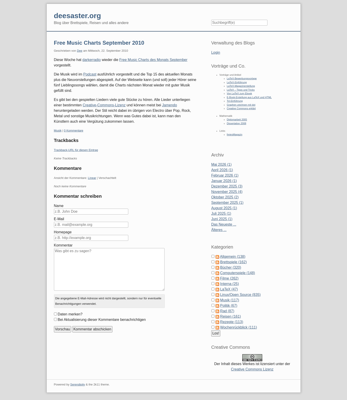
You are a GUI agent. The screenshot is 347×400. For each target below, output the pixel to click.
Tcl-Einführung (235, 101)
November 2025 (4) (227, 192)
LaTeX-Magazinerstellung (241, 86)
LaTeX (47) (229, 289)
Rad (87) (227, 311)
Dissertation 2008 (236, 123)
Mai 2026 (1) (221, 164)
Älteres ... (219, 230)
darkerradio (92, 60)
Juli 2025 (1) (221, 213)
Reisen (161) (230, 316)
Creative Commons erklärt (241, 108)
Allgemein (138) (232, 257)
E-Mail (59, 219)
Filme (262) (229, 278)
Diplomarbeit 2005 (237, 119)
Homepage (63, 232)
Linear (92, 178)
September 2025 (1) (227, 203)
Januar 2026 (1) (224, 181)
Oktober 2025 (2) (225, 197)
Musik (58, 130)
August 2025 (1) (224, 208)
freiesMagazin (234, 134)
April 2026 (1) (222, 170)
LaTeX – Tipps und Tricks (241, 89)
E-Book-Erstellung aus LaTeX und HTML (249, 97)
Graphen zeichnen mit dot (241, 104)
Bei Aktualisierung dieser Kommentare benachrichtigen (102, 320)
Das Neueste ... (223, 224)
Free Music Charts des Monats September (153, 60)
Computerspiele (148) (237, 273)
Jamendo (169, 105)
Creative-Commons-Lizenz (104, 105)
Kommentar (63, 245)
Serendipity (77, 384)
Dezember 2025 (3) (227, 186)
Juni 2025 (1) (221, 219)
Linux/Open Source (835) (240, 295)
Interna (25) (229, 284)
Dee (79, 50)
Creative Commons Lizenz (252, 369)
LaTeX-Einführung (237, 82)
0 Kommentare (73, 130)
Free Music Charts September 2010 (99, 43)
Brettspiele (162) (233, 262)
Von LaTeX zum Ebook (239, 93)
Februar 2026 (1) (224, 175)
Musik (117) (229, 300)
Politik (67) (228, 305)
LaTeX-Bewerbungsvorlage (242, 78)
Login (215, 52)
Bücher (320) (230, 267)
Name (59, 206)
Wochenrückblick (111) (238, 327)
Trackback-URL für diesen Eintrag (76, 150)
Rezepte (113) (231, 322)
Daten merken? (70, 314)
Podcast (89, 74)
